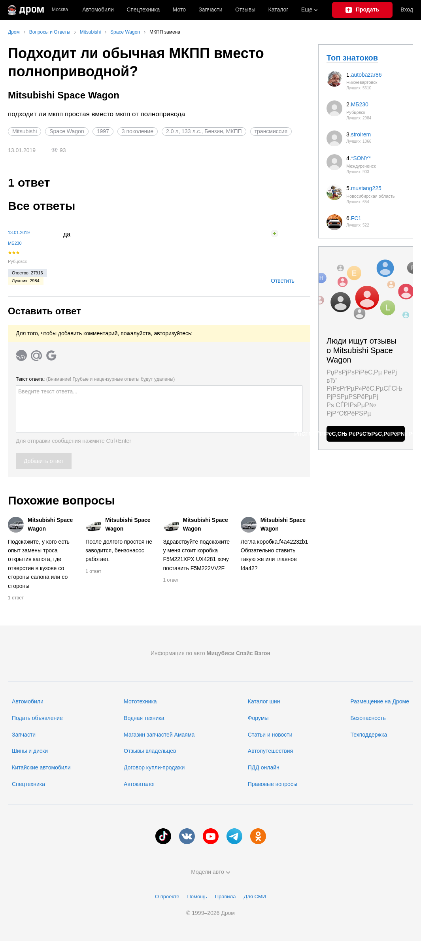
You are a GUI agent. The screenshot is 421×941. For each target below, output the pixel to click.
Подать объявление (37, 718)
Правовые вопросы (272, 784)
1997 (103, 131)
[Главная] (26, 10)
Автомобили (98, 9)
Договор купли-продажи (154, 767)
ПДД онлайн (263, 767)
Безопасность (367, 718)
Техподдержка (368, 734)
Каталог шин (264, 701)
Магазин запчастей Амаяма (159, 734)
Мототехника (140, 701)
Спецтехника (28, 784)
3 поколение (137, 131)
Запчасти (210, 9)
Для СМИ (255, 896)
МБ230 (15, 243)
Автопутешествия (270, 751)
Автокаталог (139, 784)
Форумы (258, 718)
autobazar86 (366, 75)
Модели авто (210, 872)
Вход (406, 9)
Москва (60, 9)
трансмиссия (271, 131)
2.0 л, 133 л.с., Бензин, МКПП (204, 131)
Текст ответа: (95, 379)
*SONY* (361, 158)
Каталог (278, 9)
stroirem (361, 134)
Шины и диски (30, 751)
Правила (225, 896)
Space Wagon (66, 131)
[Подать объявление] (362, 10)
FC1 (356, 218)
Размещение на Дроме (379, 701)
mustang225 (366, 188)
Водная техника (144, 718)
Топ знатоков (352, 57)
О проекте (167, 896)
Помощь (197, 896)
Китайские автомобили (41, 767)
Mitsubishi (24, 131)
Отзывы (245, 9)
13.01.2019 (19, 232)
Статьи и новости (270, 734)
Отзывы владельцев (150, 751)
